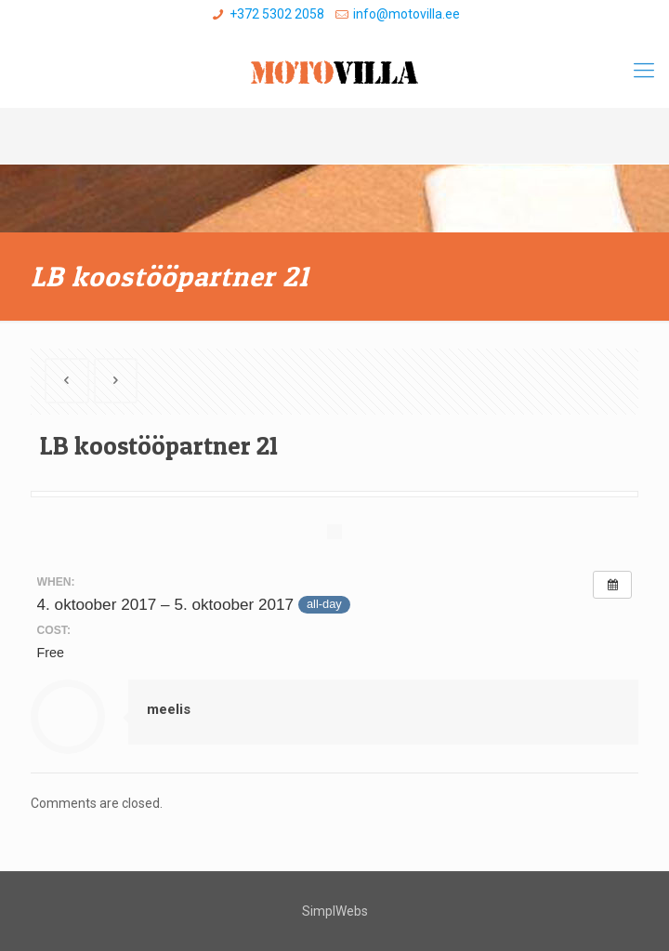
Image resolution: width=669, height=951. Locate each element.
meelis (168, 709)
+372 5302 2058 (277, 14)
